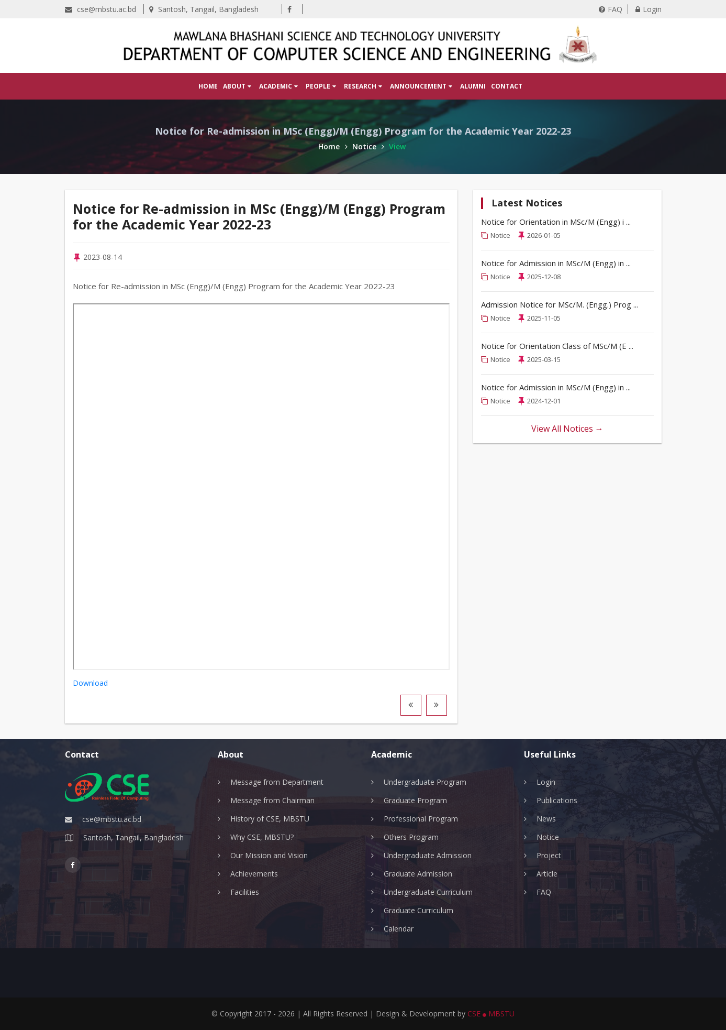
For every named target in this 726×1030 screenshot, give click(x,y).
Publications (557, 800)
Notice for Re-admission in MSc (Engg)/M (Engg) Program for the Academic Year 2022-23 (259, 216)
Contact (506, 86)
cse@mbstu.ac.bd (100, 9)
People (321, 86)
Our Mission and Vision (269, 855)
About (237, 86)
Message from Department (276, 782)
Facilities (244, 892)
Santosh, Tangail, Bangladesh (204, 9)
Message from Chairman (272, 800)
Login (648, 9)
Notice (368, 146)
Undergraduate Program (425, 782)
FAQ (610, 9)
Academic (278, 86)
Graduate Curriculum (418, 910)
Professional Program (421, 819)
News (546, 819)
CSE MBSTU (491, 1013)
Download (90, 683)
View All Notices (567, 428)
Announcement (421, 86)
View (397, 146)
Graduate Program (415, 800)
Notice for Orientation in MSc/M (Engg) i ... (556, 221)
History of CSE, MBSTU (269, 819)
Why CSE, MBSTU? (262, 837)
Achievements (254, 874)
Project (549, 855)
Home (208, 86)
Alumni (473, 86)
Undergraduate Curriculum (428, 892)
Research (363, 86)
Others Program (411, 837)
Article (547, 874)
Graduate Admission (418, 874)
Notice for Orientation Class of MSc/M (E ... (557, 346)
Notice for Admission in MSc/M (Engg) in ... (556, 263)
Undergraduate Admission (428, 855)
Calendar (399, 929)
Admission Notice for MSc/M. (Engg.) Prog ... (559, 304)
